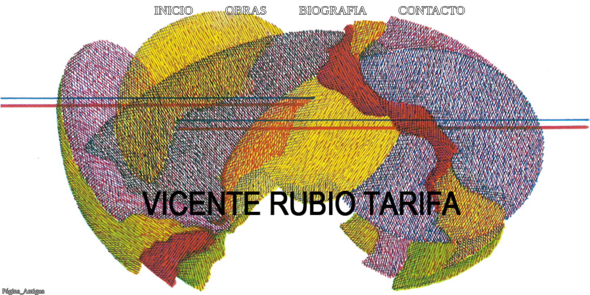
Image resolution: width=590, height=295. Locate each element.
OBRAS (246, 10)
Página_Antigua (23, 291)
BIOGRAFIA (332, 10)
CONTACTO (431, 10)
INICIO (173, 10)
